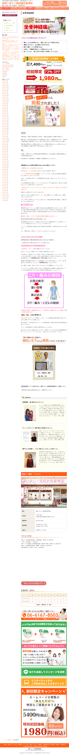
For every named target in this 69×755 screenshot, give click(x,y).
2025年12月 (4, 85)
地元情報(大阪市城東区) (7, 66)
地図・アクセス (54, 7)
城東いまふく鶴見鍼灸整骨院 (34, 748)
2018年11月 (4, 161)
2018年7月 (4, 167)
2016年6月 (4, 187)
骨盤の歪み (39, 265)
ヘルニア (23, 173)
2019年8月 (4, 159)
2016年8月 (4, 184)
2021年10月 (4, 121)
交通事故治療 (39, 7)
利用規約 (45, 746)
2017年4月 (4, 177)
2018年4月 (4, 172)
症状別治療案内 (9, 25)
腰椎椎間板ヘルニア (26, 170)
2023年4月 (4, 92)
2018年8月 (4, 166)
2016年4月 (4, 189)
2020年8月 (4, 144)
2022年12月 (4, 98)
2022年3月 (4, 113)
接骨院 (3, 73)
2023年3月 (4, 93)
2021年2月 (4, 134)
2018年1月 (4, 175)
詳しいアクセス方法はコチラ (33, 583)
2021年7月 (4, 126)
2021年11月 (4, 120)
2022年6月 (4, 108)
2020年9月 (4, 143)
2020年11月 (4, 139)
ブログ (62, 7)
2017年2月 (4, 180)
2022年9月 (4, 103)
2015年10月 (4, 197)
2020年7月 (4, 146)
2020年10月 (4, 141)
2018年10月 (4, 162)
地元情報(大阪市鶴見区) (7, 65)
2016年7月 (4, 185)
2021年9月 (4, 123)
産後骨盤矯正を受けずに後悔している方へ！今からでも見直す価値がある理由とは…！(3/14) (11, 42)
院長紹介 (47, 7)
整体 (3, 76)
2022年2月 (4, 115)
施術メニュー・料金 (10, 22)
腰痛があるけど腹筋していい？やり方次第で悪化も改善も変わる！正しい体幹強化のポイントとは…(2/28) (11, 49)
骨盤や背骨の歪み (25, 318)
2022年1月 (4, 116)
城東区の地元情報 (38, 746)
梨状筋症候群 (35, 170)
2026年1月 (4, 84)
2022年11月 (4, 100)
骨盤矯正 (40, 744)
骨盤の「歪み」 (28, 248)
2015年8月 (4, 200)
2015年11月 (4, 195)
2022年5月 (4, 110)
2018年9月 (4, 164)
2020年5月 (4, 149)
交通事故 (4, 74)
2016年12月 (4, 182)
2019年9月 (4, 157)
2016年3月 (4, 190)
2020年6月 (4, 148)
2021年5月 (4, 130)
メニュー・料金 (22, 7)
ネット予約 (14, 7)
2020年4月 (4, 151)
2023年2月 (4, 95)
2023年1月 (4, 97)
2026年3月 (4, 80)
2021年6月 (4, 128)
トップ (6, 7)
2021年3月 (4, 133)
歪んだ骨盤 (44, 195)
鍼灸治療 (52, 744)
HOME (5, 744)
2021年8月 (4, 125)
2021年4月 (4, 131)
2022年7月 (4, 107)
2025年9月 (4, 90)
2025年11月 (4, 87)
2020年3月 (4, 152)
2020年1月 (4, 154)
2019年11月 (4, 156)
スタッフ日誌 (4, 63)
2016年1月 (4, 192)
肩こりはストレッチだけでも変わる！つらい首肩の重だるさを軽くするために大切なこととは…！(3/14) (11, 37)
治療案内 (30, 7)
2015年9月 (4, 198)
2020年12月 (4, 138)
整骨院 (3, 71)
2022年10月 (4, 102)
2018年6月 (4, 169)
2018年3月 (4, 174)
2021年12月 (4, 118)
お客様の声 (4, 68)
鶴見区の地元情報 (29, 746)
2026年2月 (4, 82)
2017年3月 (4, 179)
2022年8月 (4, 105)
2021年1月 (4, 136)
